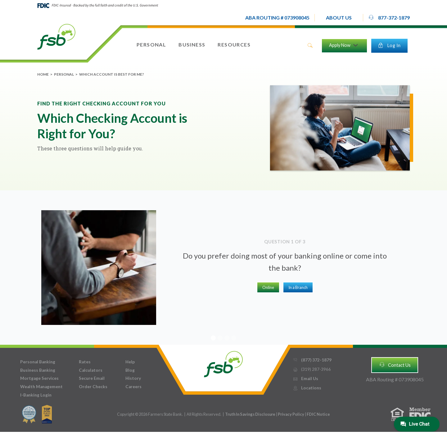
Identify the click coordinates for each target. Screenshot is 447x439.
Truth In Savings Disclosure (250, 414)
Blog (130, 370)
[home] (56, 36)
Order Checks (93, 386)
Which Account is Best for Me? (111, 74)
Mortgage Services (39, 378)
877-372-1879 (389, 17)
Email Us (305, 378)
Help (130, 361)
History (133, 378)
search (310, 45)
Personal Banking (37, 361)
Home (43, 74)
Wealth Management (41, 386)
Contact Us (395, 364)
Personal (64, 74)
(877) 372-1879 (312, 360)
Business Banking (37, 370)
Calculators (90, 370)
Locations (307, 388)
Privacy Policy (291, 414)
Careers (133, 386)
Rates (85, 361)
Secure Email (92, 378)
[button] (339, 17)
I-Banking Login (36, 394)
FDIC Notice (318, 414)
